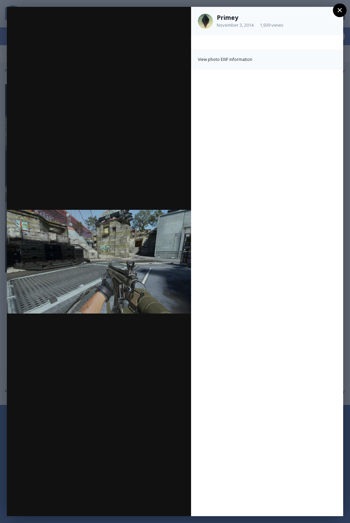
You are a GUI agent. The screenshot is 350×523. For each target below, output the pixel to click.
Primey (227, 17)
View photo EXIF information (225, 59)
